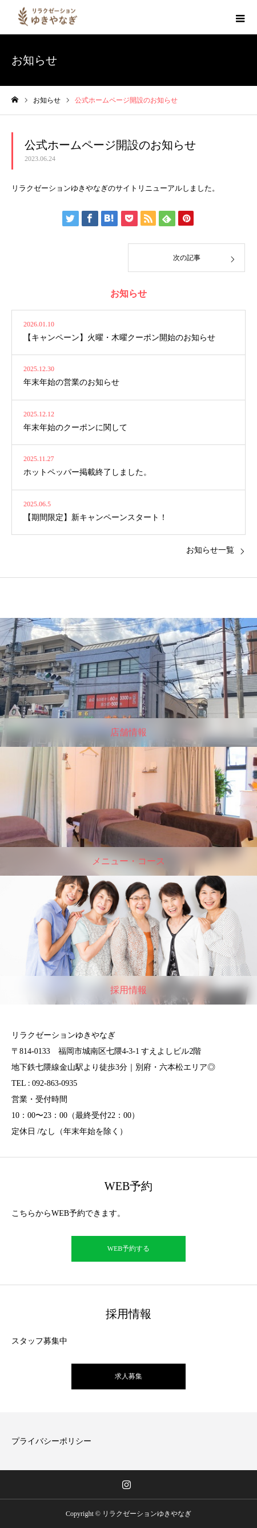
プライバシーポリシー (51, 1441)
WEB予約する (128, 1249)
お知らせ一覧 (210, 550)
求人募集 (128, 1376)
